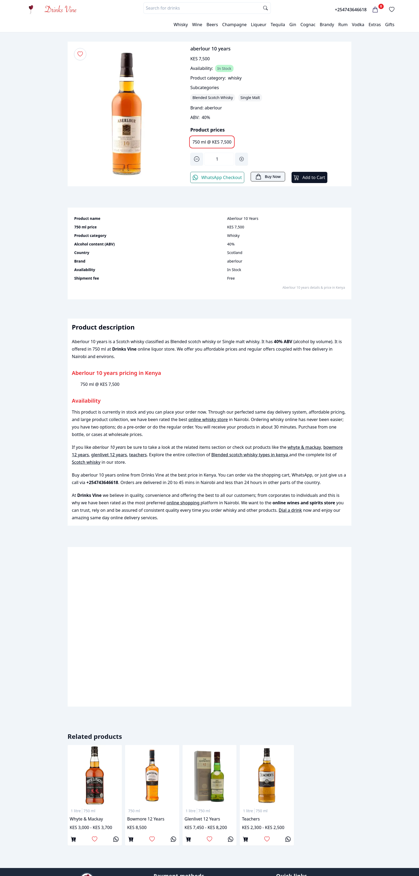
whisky (235, 78)
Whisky (181, 24)
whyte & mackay (304, 447)
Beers (212, 24)
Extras (374, 24)
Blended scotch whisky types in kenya (250, 455)
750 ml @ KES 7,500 (211, 142)
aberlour (213, 108)
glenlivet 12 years (109, 455)
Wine (197, 24)
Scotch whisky (86, 462)
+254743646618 (351, 10)
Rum (343, 24)
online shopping (183, 503)
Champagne (234, 24)
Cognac (307, 24)
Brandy (327, 24)
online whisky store (208, 419)
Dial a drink (290, 510)
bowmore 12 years (145, 819)
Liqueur (258, 24)
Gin (292, 24)
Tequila (278, 24)
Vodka (358, 24)
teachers (138, 455)
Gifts (389, 24)
